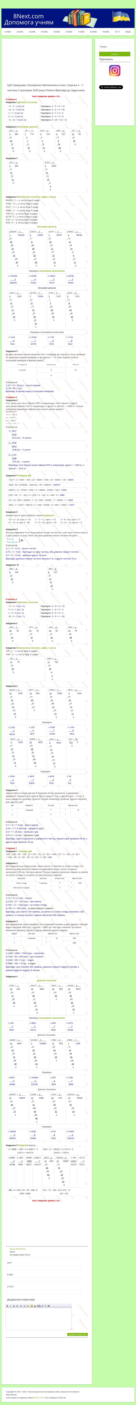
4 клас (44, 31)
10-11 (117, 31)
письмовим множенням (52, 270)
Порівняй (23, 1145)
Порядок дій (24, 475)
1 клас (7, 31)
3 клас (32, 31)
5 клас (56, 31)
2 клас (20, 31)
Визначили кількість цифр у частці (37, 196)
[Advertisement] (47, 63)
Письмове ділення (28, 126)
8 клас (93, 31)
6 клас (69, 31)
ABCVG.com (38, 1397)
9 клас (106, 31)
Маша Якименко (18, 1248)
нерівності (48, 515)
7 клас (81, 31)
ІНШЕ (128, 31)
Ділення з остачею (27, 102)
